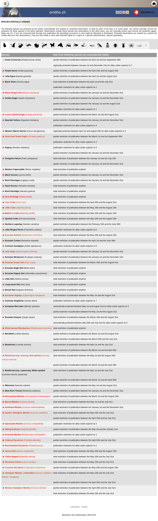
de (120, 12)
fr (117, 12)
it (124, 12)
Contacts (84, 506)
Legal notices (75, 506)
